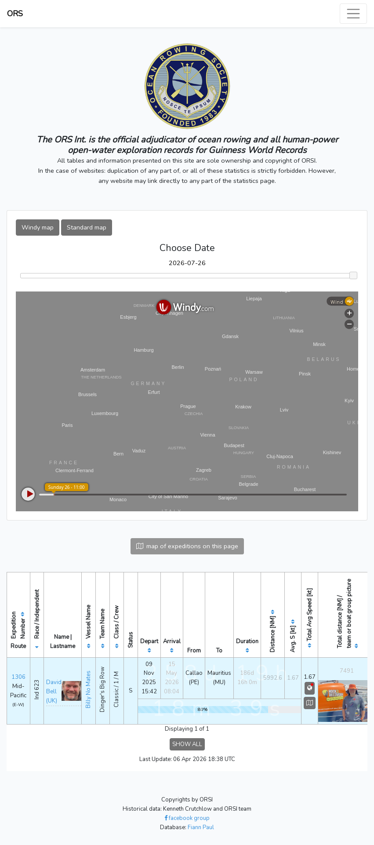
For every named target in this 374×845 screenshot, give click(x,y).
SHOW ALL (187, 744)
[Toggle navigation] (353, 14)
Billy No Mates (88, 689)
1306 (18, 677)
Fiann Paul (201, 827)
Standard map (86, 227)
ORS (15, 13)
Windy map (38, 227)
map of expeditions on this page (187, 546)
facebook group (187, 818)
